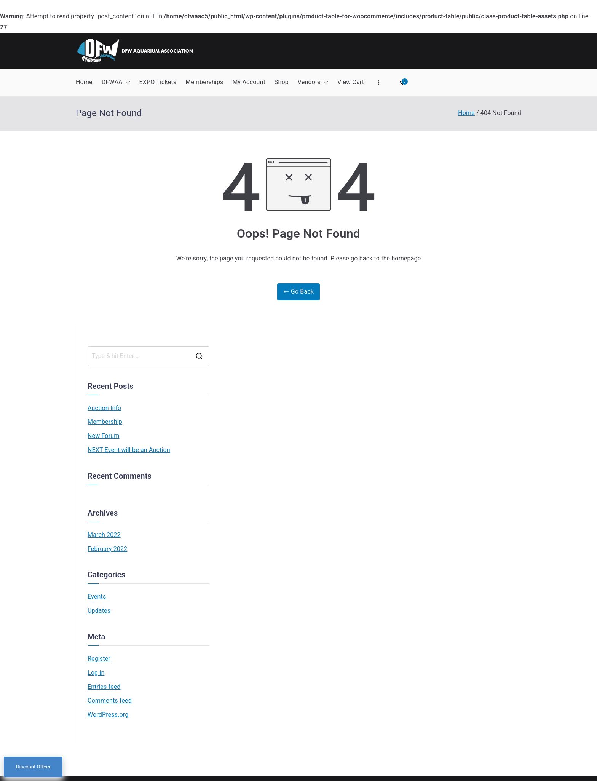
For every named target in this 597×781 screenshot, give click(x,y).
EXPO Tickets (158, 82)
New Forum (103, 435)
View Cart (350, 82)
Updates (99, 610)
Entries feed (104, 686)
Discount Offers (33, 767)
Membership (105, 421)
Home (84, 82)
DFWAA (116, 82)
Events (97, 596)
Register (99, 658)
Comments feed (110, 700)
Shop (282, 82)
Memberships (204, 82)
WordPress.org (108, 714)
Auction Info (104, 408)
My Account (248, 82)
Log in (96, 672)
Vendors (313, 82)
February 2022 (107, 549)
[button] (126, 82)
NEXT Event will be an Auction (129, 450)
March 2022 (104, 534)
